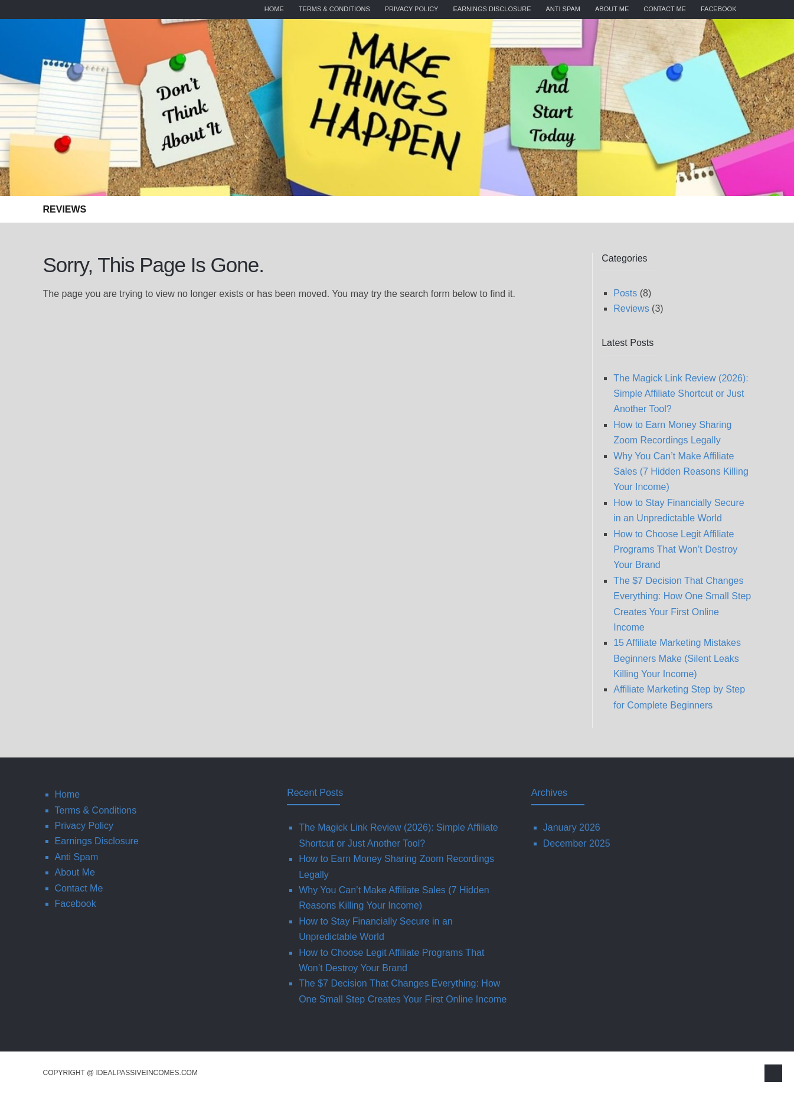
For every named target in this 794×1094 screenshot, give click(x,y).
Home (274, 8)
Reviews (65, 209)
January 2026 (571, 827)
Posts (625, 293)
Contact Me (664, 8)
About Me (612, 8)
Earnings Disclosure (492, 8)
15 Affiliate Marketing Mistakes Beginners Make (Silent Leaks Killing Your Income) (677, 658)
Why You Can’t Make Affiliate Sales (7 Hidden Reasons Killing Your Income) (681, 471)
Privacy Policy (412, 8)
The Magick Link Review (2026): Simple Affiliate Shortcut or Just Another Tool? (681, 393)
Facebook (719, 8)
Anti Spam (563, 8)
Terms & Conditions (334, 8)
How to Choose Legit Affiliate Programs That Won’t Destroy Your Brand (675, 549)
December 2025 (576, 843)
